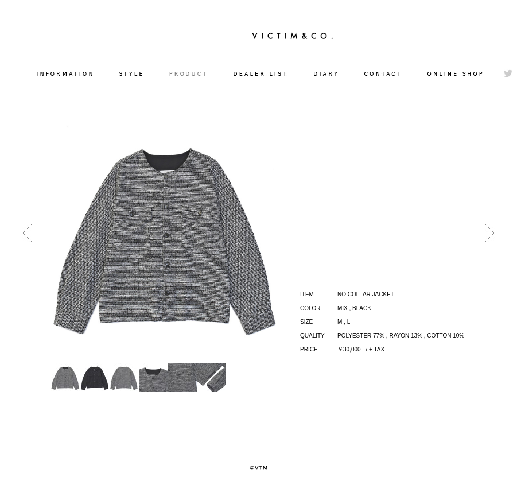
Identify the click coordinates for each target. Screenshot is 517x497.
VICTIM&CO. (292, 35)
